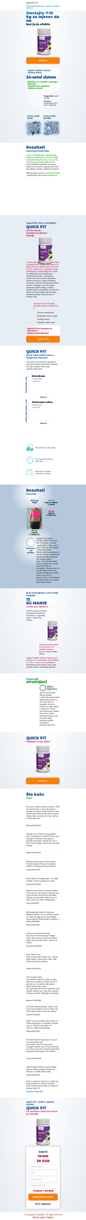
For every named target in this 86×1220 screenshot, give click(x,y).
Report (50, 1217)
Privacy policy (39, 1217)
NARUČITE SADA (43, 1197)
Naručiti (43, 339)
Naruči (43, 60)
